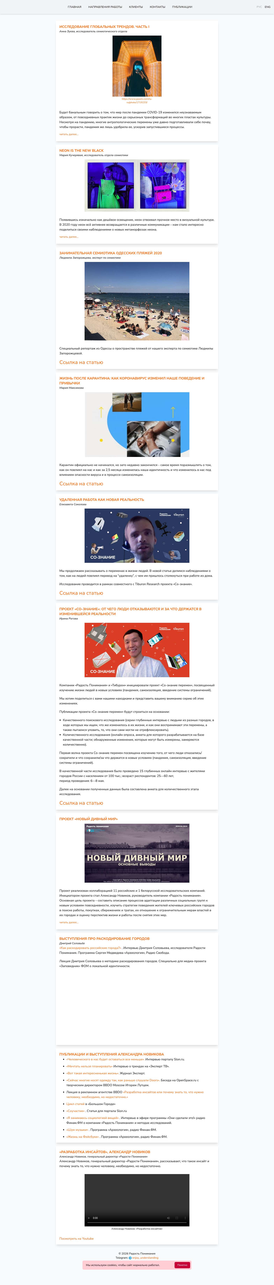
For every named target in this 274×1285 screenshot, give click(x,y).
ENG (268, 7)
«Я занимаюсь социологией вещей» (92, 1118)
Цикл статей (75, 1104)
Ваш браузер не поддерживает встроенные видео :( (137, 1200)
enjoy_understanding (143, 1258)
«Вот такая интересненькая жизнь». (92, 1073)
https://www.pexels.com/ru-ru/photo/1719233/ (137, 100)
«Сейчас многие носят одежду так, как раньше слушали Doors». (113, 1080)
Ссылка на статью (81, 362)
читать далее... (68, 134)
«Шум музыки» (77, 1130)
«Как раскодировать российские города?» (90, 948)
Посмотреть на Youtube (76, 1239)
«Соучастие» (75, 1111)
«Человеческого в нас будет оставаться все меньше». (105, 1059)
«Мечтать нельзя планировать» (89, 1066)
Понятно (182, 1265)
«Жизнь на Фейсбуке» (82, 1137)
